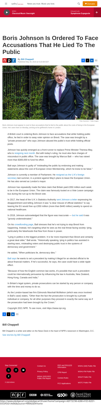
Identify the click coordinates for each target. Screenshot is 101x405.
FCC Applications (64, 383)
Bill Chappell (27, 59)
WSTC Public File (84, 383)
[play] (7, 12)
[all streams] (97, 12)
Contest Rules (63, 378)
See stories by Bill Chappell (16, 334)
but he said (77, 215)
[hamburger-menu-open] (6, 3)
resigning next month (24, 153)
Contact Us (41, 366)
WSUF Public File (84, 377)
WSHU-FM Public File (86, 371)
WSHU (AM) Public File (87, 366)
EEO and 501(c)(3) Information (65, 366)
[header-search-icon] (78, 4)
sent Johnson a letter (67, 199)
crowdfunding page (24, 224)
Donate (91, 3)
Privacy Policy (42, 371)
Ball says (12, 258)
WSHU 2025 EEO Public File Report (44, 377)
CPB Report (62, 372)
